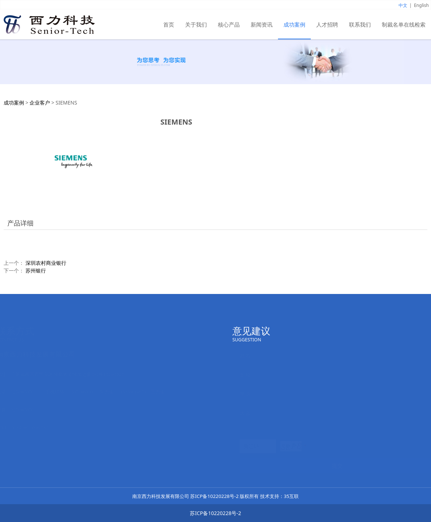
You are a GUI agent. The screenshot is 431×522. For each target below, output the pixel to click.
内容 (245, 413)
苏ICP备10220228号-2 (214, 496)
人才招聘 (327, 24)
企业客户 (40, 102)
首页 (168, 24)
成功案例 (294, 24)
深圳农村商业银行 (46, 262)
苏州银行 (36, 270)
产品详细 (20, 223)
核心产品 (229, 24)
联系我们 (360, 24)
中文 (403, 5)
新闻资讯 (262, 24)
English (421, 5)
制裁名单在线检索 (404, 24)
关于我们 (196, 24)
